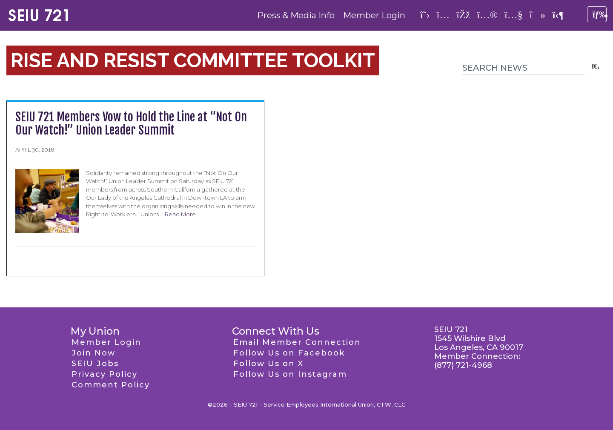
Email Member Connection (297, 342)
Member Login (374, 15)
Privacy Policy (104, 374)
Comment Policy (111, 385)
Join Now (93, 353)
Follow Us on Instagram (290, 374)
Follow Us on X (268, 363)
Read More (180, 214)
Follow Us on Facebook (289, 353)
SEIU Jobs (95, 363)
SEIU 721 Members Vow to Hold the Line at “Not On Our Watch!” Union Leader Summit (131, 123)
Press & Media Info (296, 15)
